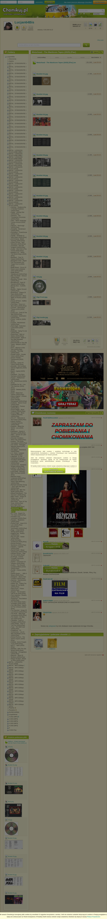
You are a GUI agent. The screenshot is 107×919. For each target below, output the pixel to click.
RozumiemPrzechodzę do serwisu (54, 470)
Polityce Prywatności (93, 917)
